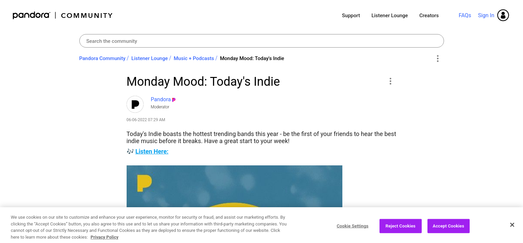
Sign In (486, 15)
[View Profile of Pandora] (161, 99)
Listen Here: (151, 151)
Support (351, 15)
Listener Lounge (389, 15)
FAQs (465, 15)
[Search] (261, 41)
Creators (429, 15)
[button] (390, 81)
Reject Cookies (401, 229)
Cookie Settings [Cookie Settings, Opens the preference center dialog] (352, 229)
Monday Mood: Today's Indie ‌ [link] (252, 58)
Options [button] (438, 58)
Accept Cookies (448, 229)
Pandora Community (63, 15)
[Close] (512, 228)
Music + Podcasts (194, 58)
